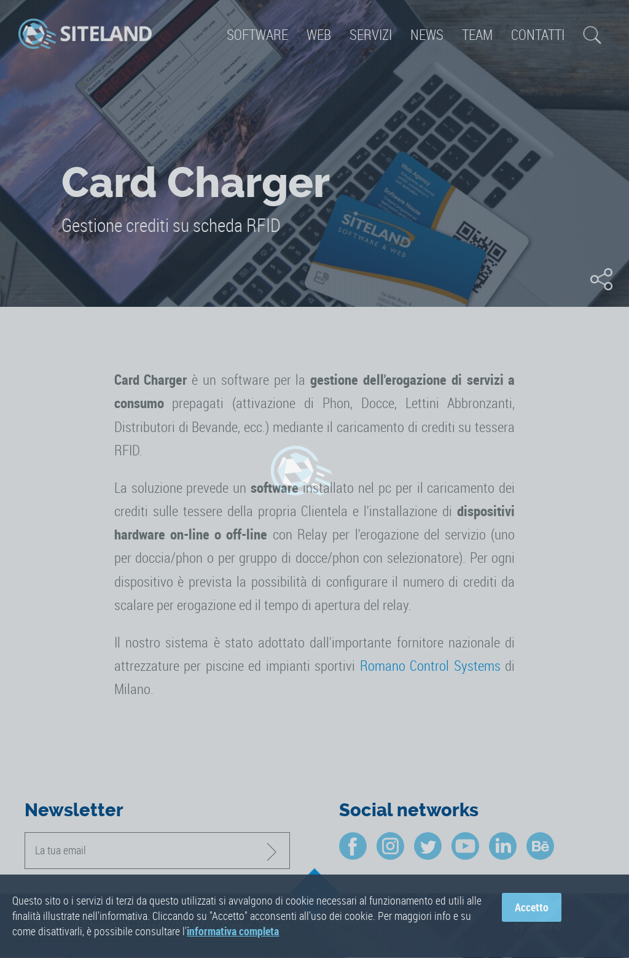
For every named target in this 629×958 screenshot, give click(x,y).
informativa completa (233, 932)
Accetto (532, 908)
